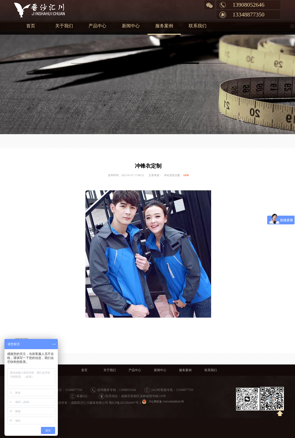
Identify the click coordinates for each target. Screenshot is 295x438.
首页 (30, 25)
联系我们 (197, 25)
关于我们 (64, 25)
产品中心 (97, 25)
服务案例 (164, 25)
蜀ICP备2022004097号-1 (125, 402)
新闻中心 (131, 25)
